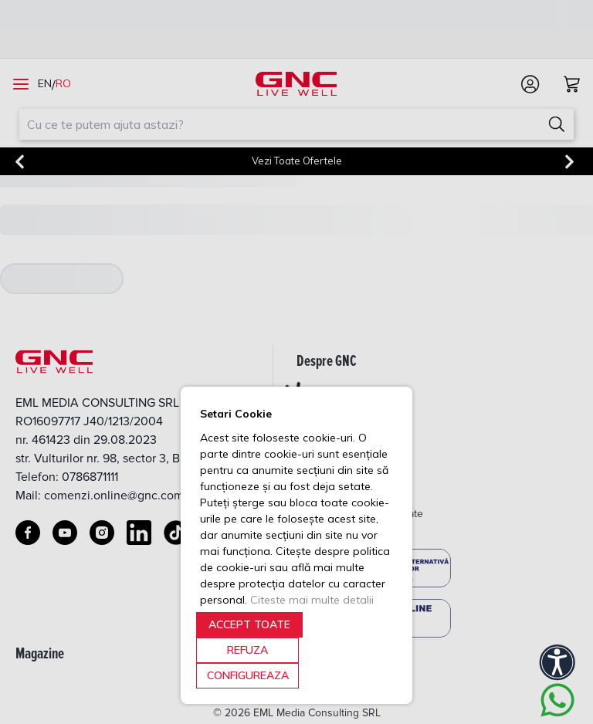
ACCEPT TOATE (249, 624)
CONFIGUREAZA (248, 675)
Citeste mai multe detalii (312, 600)
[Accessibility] (557, 662)
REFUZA (247, 650)
